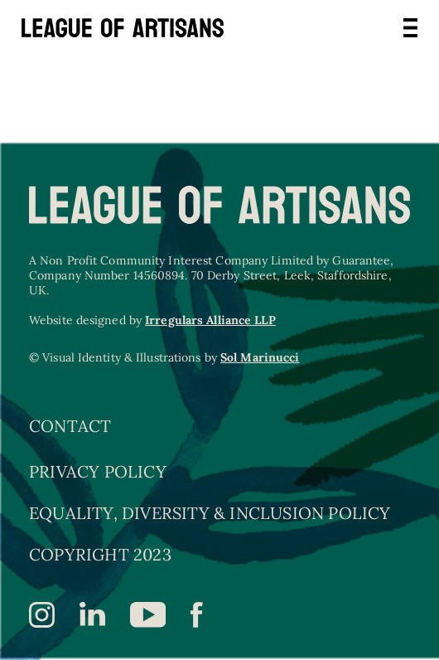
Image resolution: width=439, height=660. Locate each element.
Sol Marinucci (259, 357)
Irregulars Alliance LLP (210, 320)
